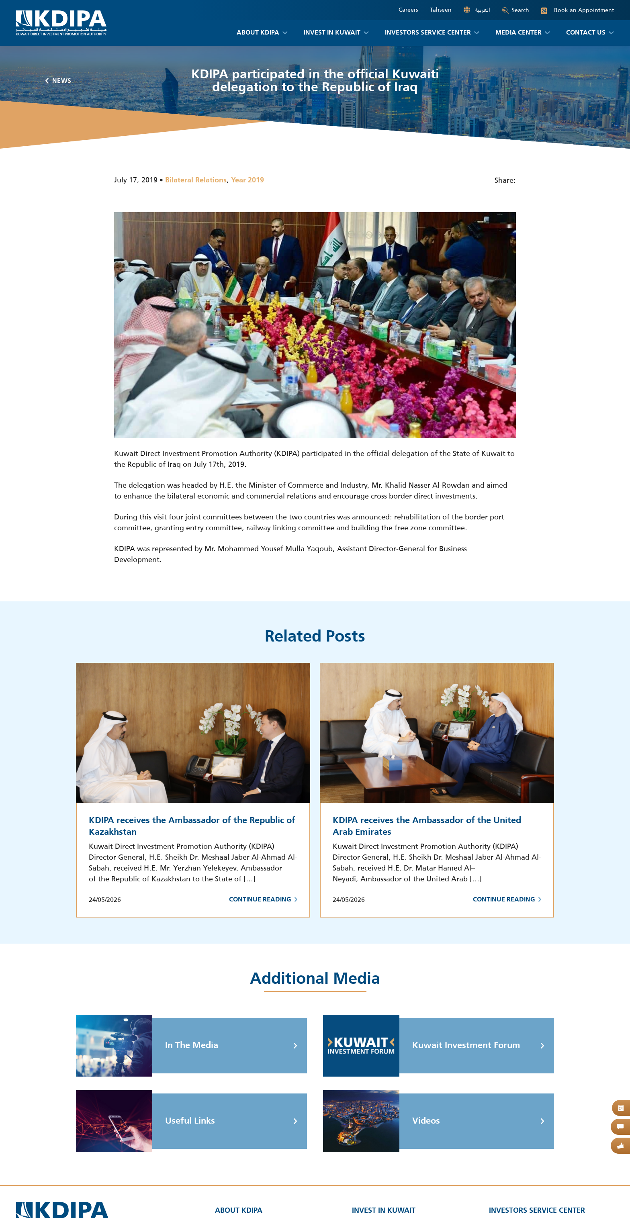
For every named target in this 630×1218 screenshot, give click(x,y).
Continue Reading (263, 900)
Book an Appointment (577, 10)
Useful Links (145, 1121)
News (58, 81)
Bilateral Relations (196, 180)
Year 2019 (247, 180)
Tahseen (441, 10)
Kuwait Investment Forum (421, 1045)
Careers (408, 10)
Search (515, 10)
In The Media (147, 1045)
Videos (381, 1121)
